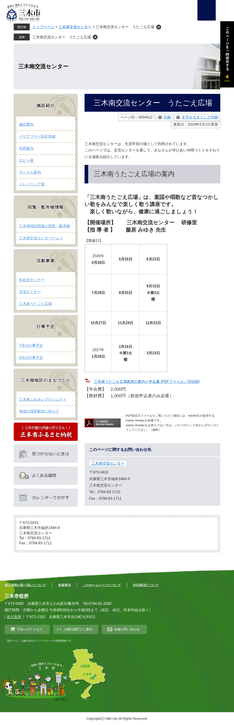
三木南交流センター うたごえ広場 (61, 37)
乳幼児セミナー (32, 280)
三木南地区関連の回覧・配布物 (44, 226)
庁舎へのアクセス (30, 629)
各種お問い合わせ (127, 629)
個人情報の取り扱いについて (25, 585)
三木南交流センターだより (41, 238)
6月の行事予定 (31, 358)
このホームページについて (102, 585)
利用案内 (26, 148)
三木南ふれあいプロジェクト (42, 399)
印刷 (167, 117)
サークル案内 (30, 172)
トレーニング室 (32, 184)
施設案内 (26, 124)
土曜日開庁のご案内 (78, 629)
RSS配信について (146, 585)
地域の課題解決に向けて (39, 411)
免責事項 (64, 585)
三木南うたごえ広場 (35, 304)
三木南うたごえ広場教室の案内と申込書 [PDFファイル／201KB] (146, 382)
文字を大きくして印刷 (200, 117)
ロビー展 (26, 160)
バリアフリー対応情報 (37, 136)
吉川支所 (14, 617)
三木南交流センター (74, 27)
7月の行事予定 (31, 345)
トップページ (43, 27)
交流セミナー (30, 292)
